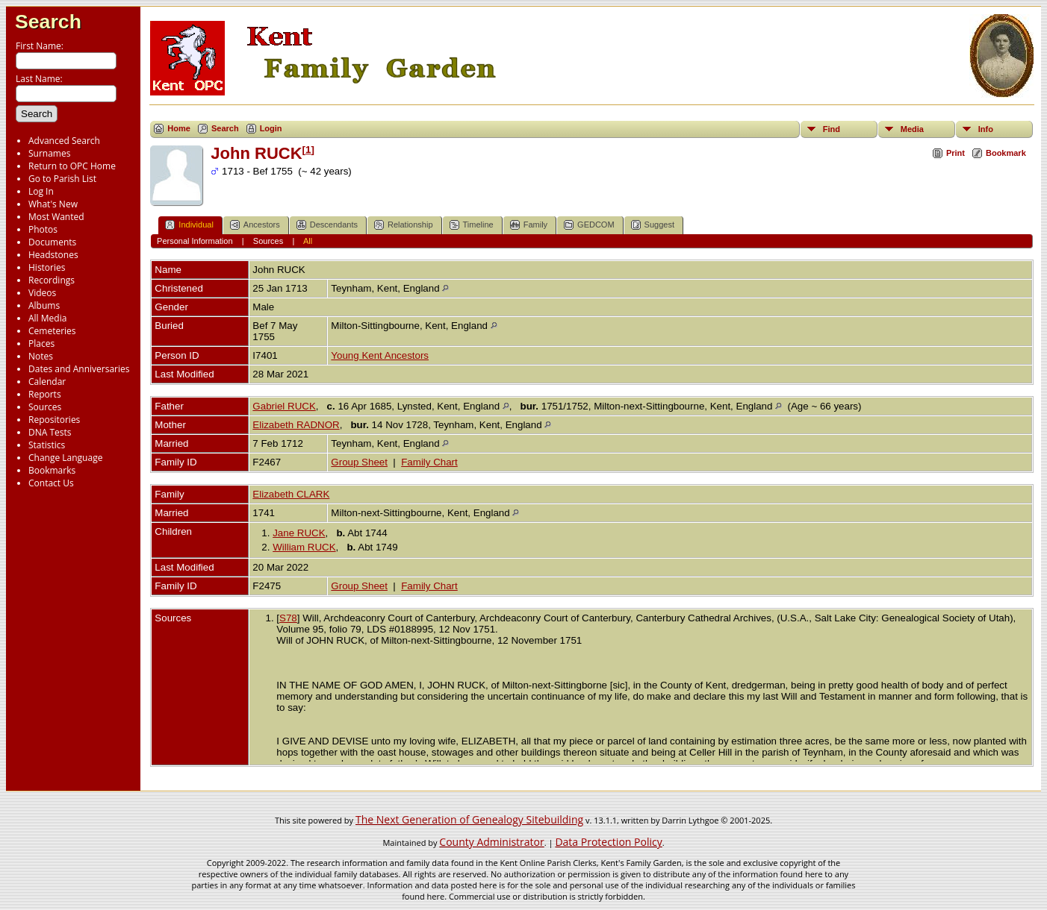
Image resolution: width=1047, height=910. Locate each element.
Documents (52, 242)
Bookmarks (51, 470)
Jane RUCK (299, 533)
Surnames (49, 153)
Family (528, 224)
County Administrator (491, 842)
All (307, 240)
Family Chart (429, 462)
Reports (44, 394)
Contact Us (51, 483)
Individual (189, 224)
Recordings (51, 280)
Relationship (403, 224)
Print (955, 152)
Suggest (652, 224)
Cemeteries (52, 330)
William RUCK (304, 547)
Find (831, 129)
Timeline (472, 224)
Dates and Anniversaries (78, 369)
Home (178, 128)
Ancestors (255, 224)
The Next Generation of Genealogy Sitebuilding (469, 819)
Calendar (47, 381)
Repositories (54, 419)
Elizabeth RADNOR (295, 424)
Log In (41, 191)
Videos (42, 292)
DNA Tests (50, 432)
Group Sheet (359, 462)
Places (41, 343)
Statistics (46, 445)
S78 (288, 618)
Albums (44, 305)
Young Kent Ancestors (380, 355)
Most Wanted (56, 216)
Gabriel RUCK (283, 406)
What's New (53, 204)
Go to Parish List (62, 178)
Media (912, 129)
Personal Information (195, 240)
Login (271, 128)
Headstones (53, 254)
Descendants (327, 224)
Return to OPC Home (72, 166)
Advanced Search (64, 140)
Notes (40, 356)
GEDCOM (589, 224)
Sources (44, 407)
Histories (46, 267)
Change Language (65, 457)
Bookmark (1006, 152)
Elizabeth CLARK (290, 494)
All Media (47, 318)
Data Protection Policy (608, 842)
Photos (43, 229)
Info (985, 129)
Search (48, 21)
